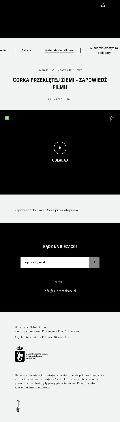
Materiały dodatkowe (59, 50)
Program (43, 70)
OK (94, 262)
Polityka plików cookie (55, 337)
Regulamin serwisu (27, 337)
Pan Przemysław (68, 331)
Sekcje (26, 50)
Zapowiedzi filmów (70, 70)
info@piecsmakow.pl (60, 291)
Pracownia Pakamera (42, 331)
